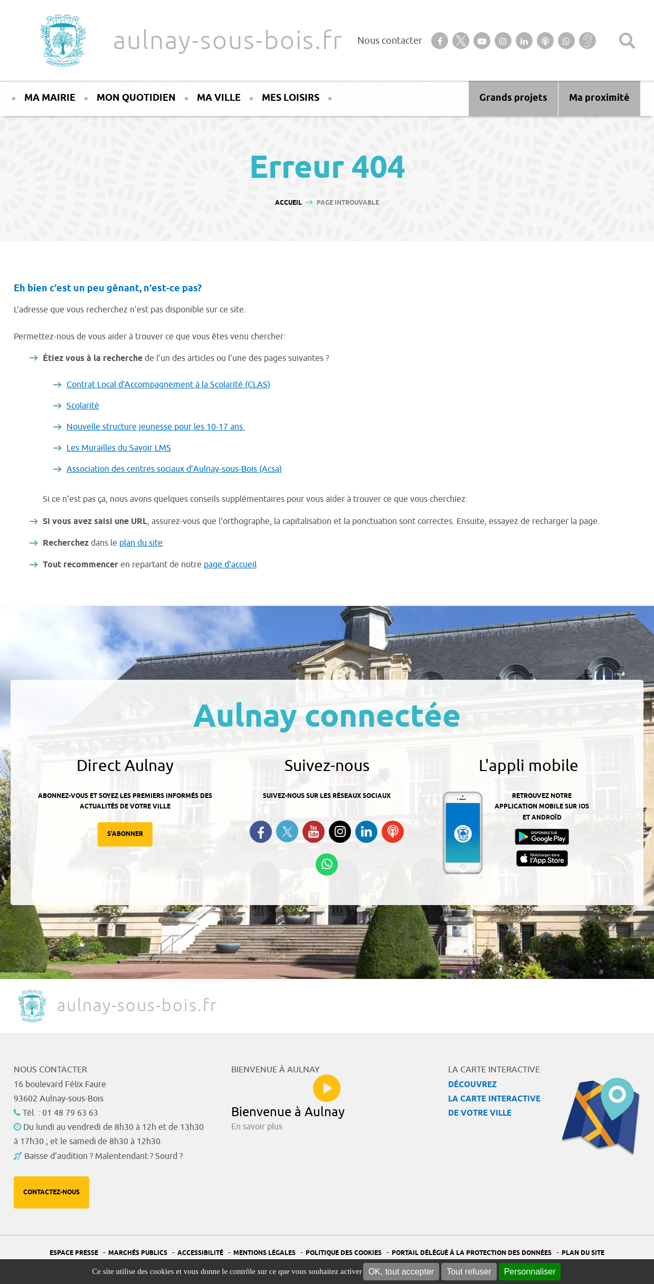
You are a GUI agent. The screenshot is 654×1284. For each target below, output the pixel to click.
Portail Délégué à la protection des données (472, 1253)
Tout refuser (469, 1271)
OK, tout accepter (401, 1271)
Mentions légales (264, 1253)
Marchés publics (137, 1253)
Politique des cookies (344, 1253)
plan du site (141, 543)
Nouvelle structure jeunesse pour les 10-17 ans (156, 427)
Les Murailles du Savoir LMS (119, 448)
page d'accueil (230, 564)
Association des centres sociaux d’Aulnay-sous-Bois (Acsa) (174, 469)
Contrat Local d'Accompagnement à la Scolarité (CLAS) (168, 384)
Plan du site (583, 1253)
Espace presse (74, 1253)
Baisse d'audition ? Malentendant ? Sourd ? (103, 1156)
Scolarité (83, 406)
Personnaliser (530, 1271)
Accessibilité (200, 1253)
